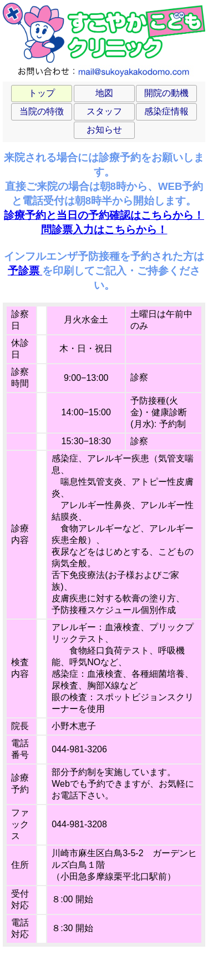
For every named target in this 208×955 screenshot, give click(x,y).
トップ (41, 93)
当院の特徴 (41, 111)
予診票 (25, 271)
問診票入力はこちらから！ (104, 229)
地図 (104, 93)
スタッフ (104, 111)
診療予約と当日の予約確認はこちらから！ (104, 215)
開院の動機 (166, 93)
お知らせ (104, 129)
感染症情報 (166, 111)
